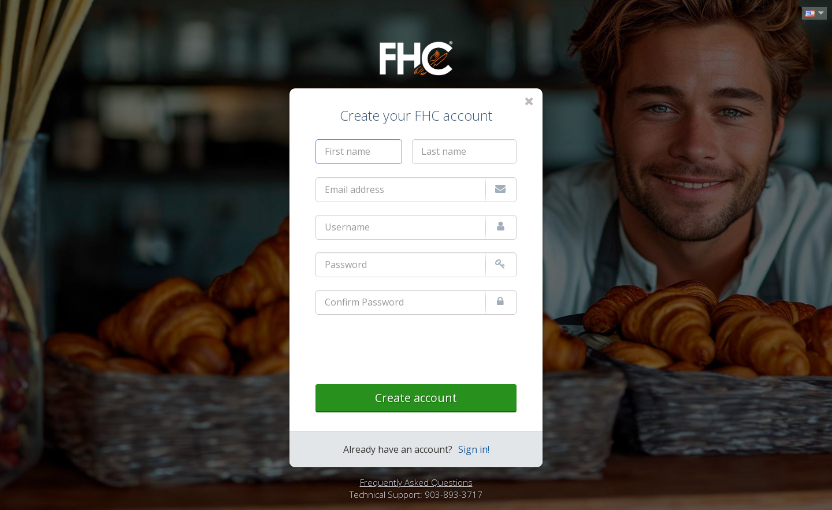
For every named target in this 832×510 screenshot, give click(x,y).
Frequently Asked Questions (416, 482)
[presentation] (403, 350)
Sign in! (473, 449)
